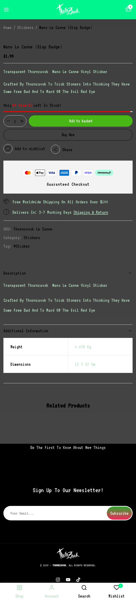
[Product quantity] (15, 121)
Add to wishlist (30, 148)
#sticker (22, 246)
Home (7, 27)
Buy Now (68, 134)
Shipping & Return (91, 212)
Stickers (25, 27)
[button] (128, 9)
